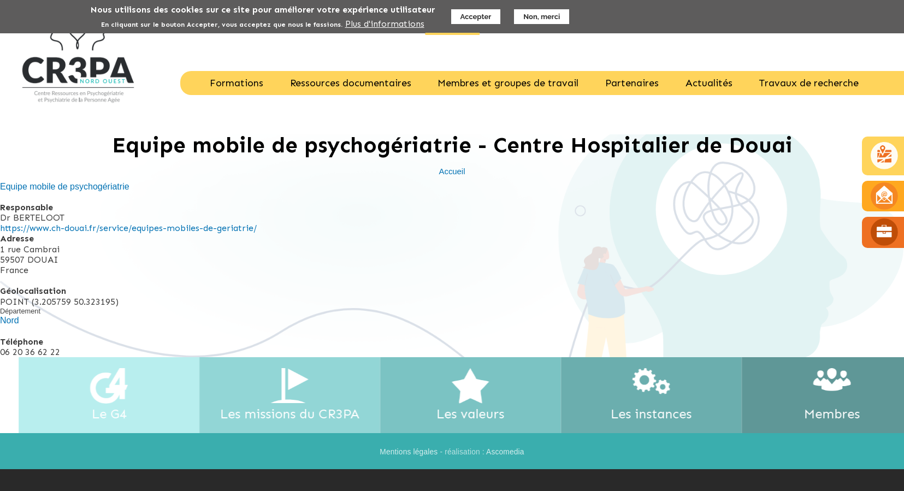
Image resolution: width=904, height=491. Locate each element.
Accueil (452, 171)
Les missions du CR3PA (298, 414)
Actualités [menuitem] (709, 83)
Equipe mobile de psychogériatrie (64, 186)
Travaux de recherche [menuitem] (809, 83)
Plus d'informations (384, 22)
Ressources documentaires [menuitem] (350, 83)
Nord (9, 320)
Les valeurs (478, 414)
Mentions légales (409, 452)
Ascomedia (505, 452)
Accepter (476, 15)
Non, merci (541, 15)
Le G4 (116, 414)
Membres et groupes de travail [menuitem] (508, 83)
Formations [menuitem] (236, 83)
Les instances (659, 414)
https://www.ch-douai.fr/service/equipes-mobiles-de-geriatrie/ (128, 228)
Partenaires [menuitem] (632, 83)
